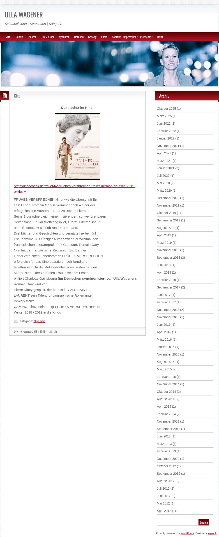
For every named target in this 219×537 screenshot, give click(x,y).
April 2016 (164, 332)
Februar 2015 (166, 377)
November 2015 (168, 354)
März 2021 (164, 161)
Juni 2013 (164, 436)
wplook (212, 533)
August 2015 (166, 362)
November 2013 (168, 421)
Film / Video (47, 36)
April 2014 (164, 406)
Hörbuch (79, 36)
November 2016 (168, 317)
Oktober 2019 (166, 213)
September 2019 (168, 220)
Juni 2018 (164, 265)
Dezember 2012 (168, 458)
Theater (32, 36)
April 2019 (164, 235)
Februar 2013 (166, 451)
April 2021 (164, 153)
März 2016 (164, 339)
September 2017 (168, 287)
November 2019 (168, 205)
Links (160, 36)
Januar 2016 (166, 347)
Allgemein (40, 321)
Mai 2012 (163, 503)
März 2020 (164, 190)
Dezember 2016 (168, 310)
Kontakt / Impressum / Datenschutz (132, 36)
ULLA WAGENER (24, 14)
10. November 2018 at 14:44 (32, 331)
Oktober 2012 (166, 466)
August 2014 (166, 399)
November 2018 (168, 250)
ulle (55, 331)
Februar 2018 (166, 280)
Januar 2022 (166, 138)
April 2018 (164, 272)
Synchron (64, 36)
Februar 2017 (166, 302)
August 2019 (166, 228)
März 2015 (164, 369)
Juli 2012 (163, 488)
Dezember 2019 (168, 198)
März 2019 (164, 242)
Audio (104, 36)
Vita (8, 36)
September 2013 (168, 429)
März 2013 (164, 444)
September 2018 (168, 257)
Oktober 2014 (166, 391)
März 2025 (164, 116)
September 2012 (168, 473)
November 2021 (168, 146)
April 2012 (164, 511)
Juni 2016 (164, 324)
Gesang (92, 36)
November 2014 (168, 384)
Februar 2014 (166, 414)
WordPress (187, 533)
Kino (17, 96)
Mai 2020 (163, 183)
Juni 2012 (164, 496)
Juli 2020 (163, 175)
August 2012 (166, 481)
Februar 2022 (166, 131)
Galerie (19, 36)
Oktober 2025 (166, 108)
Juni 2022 (164, 123)
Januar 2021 (166, 168)
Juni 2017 (164, 295)
